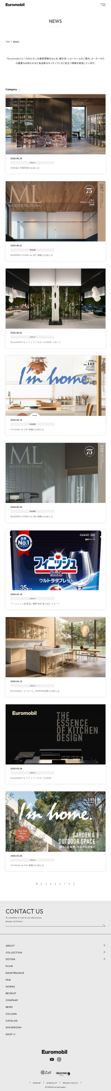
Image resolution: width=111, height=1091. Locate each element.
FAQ (8, 979)
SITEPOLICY (51, 1083)
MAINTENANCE (15, 972)
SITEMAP (37, 1083)
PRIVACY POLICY (70, 1083)
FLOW (9, 966)
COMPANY (12, 1000)
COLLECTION (14, 952)
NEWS (9, 1006)
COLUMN (11, 1013)
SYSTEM (10, 959)
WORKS (10, 986)
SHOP (9, 1034)
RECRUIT (11, 993)
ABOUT (10, 945)
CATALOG (12, 1020)
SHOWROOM (13, 1027)
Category (11, 89)
